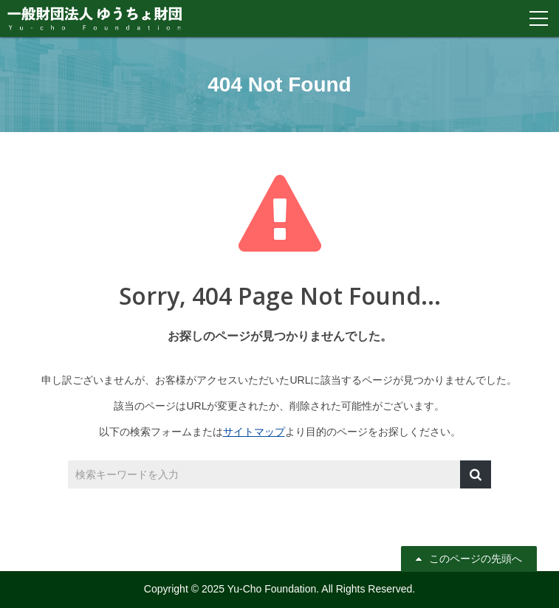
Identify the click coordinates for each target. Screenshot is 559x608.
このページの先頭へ (475, 558)
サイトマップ (254, 432)
